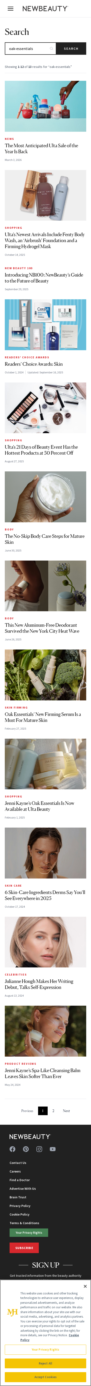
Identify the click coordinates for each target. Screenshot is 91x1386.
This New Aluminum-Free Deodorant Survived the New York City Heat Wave (42, 628)
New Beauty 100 (19, 268)
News (9, 139)
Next (66, 1111)
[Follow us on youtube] (53, 1149)
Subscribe (24, 1248)
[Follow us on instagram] (39, 1149)
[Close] (85, 1286)
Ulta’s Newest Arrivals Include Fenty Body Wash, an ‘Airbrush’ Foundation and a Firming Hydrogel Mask (45, 240)
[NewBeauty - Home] (45, 8)
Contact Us (18, 1163)
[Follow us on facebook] (12, 1149)
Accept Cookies (45, 1377)
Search (71, 48)
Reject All (45, 1363)
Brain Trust (18, 1197)
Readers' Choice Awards (27, 357)
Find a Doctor (20, 1180)
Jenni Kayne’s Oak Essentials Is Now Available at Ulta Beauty (39, 806)
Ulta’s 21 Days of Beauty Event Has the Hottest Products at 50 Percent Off (41, 450)
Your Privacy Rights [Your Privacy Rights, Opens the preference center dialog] (45, 1350)
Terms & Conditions (24, 1223)
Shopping (13, 227)
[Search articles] (30, 48)
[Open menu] (10, 8)
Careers (15, 1171)
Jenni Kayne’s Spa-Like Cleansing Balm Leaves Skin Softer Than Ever (42, 1073)
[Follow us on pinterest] (26, 1149)
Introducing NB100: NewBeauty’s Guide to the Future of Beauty (44, 278)
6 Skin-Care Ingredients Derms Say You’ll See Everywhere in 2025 (45, 895)
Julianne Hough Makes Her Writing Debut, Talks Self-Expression (39, 984)
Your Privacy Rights (29, 1232)
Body (9, 529)
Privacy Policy (20, 1206)
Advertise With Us (23, 1188)
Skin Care (13, 885)
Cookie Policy (19, 1214)
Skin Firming (16, 707)
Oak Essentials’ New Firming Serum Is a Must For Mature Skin (43, 717)
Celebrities (16, 974)
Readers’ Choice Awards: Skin (34, 364)
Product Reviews (20, 1063)
